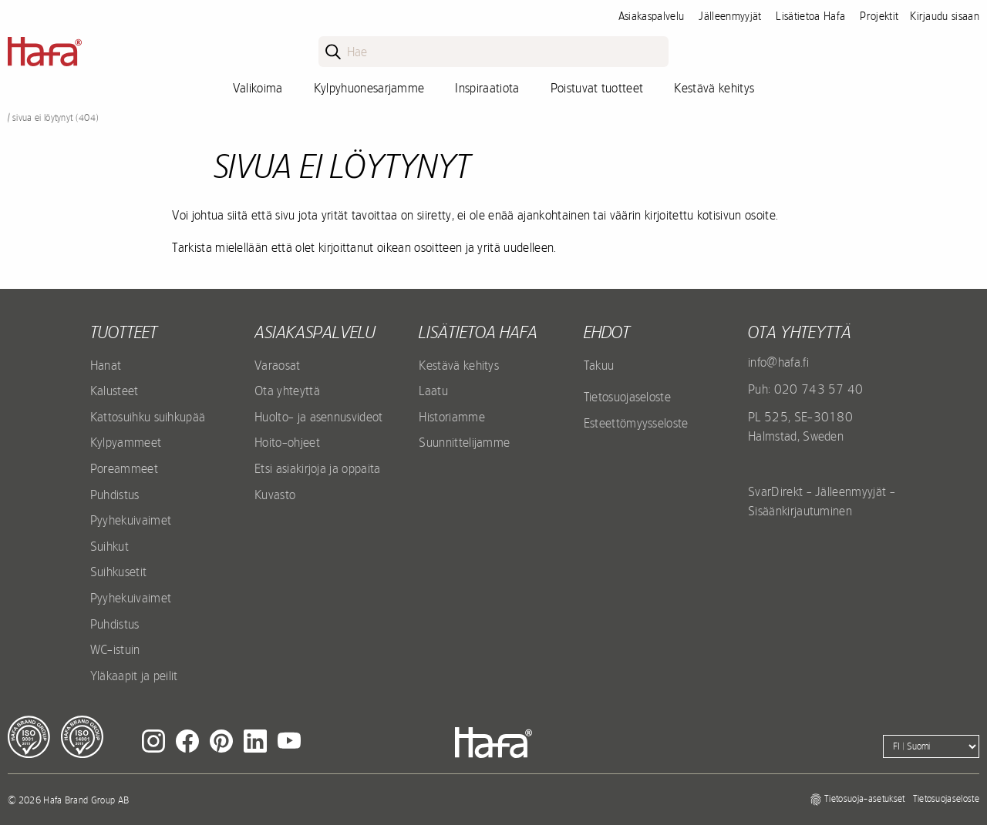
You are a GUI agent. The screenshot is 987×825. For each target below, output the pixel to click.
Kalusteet (114, 390)
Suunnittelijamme (464, 442)
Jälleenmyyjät (730, 16)
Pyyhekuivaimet (130, 520)
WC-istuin (115, 649)
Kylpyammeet (126, 442)
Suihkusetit (118, 572)
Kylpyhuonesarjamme (369, 88)
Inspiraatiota (487, 88)
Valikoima (258, 88)
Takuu (599, 365)
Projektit (879, 16)
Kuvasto (274, 494)
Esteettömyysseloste (636, 423)
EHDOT (607, 332)
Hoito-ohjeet (287, 442)
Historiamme (452, 417)
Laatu (433, 390)
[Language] (931, 746)
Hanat (106, 365)
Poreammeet (124, 468)
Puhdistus (115, 494)
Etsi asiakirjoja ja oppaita (317, 468)
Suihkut (109, 546)
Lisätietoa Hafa (810, 16)
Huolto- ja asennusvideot (318, 417)
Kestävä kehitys (714, 88)
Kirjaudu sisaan (944, 16)
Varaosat (277, 365)
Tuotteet (123, 332)
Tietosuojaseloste (627, 397)
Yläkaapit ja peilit (134, 675)
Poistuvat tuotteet (597, 88)
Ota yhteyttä (287, 390)
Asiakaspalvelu (651, 16)
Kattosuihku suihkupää (148, 417)
